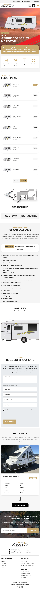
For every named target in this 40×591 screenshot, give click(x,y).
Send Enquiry (9, 422)
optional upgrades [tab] (30, 246)
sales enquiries (25, 571)
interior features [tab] (9, 246)
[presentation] (15, 415)
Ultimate (27, 584)
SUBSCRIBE (33, 530)
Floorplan (23, 180)
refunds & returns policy (27, 563)
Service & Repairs (25, 573)
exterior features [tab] (19, 246)
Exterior (16, 180)
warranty (23, 577)
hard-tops (3, 565)
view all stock (20, 505)
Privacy (13, 584)
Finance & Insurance (26, 575)
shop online (24, 561)
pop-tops (3, 563)
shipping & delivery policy (27, 565)
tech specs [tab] (20, 249)
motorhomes (4, 567)
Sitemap (18, 584)
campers (3, 561)
